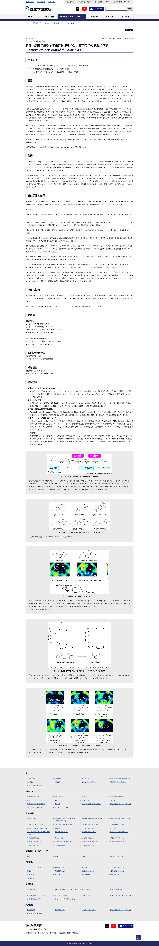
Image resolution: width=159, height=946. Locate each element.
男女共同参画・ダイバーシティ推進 (120, 804)
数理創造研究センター (61, 832)
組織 (28, 800)
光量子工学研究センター (34, 845)
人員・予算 (85, 800)
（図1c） (29, 233)
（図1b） (98, 225)
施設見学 (57, 874)
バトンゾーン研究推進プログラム (37, 828)
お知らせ (84, 867)
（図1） (120, 204)
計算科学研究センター (89, 832)
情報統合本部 (59, 838)
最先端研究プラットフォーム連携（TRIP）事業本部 (65, 820)
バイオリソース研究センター (63, 841)
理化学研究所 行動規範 (116, 796)
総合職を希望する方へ (89, 910)
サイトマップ (86, 778)
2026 (28, 856)
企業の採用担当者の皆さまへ (36, 899)
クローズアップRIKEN (34, 867)
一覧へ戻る (119, 38)
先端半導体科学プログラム (90, 824)
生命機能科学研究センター (118, 838)
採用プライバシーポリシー (118, 782)
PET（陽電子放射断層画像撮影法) (66, 92)
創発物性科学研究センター (118, 841)
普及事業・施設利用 (116, 889)
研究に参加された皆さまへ (35, 807)
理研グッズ (30, 874)
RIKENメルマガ (98, 9)
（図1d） (73, 241)
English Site (51, 2)
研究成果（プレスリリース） (41, 23)
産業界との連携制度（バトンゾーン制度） (66, 890)
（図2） (55, 252)
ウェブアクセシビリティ (34, 785)
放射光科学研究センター (89, 845)
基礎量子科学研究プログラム (36, 824)
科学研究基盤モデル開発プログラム (120, 818)
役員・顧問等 (59, 796)
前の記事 (108, 38)
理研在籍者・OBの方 (101, 2)
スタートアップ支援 (61, 895)
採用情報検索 (31, 910)
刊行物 (29, 871)
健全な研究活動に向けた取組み (91, 804)
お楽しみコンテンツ (88, 871)
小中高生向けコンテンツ (122, 2)
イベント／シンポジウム (117, 867)
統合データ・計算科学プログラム (92, 818)
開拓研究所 (58, 828)
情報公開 (57, 804)
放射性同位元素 (94, 89)
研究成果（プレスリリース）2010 (63, 23)
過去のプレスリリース (116, 856)
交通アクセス (30, 2)
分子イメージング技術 (62, 109)
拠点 (56, 800)
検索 (129, 9)
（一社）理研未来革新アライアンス (121, 895)
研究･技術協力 (86, 889)
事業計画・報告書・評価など (36, 804)
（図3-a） (72, 259)
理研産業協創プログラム (117, 824)
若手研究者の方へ (60, 910)
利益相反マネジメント (61, 807)
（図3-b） (114, 267)
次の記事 (130, 38)
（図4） (93, 275)
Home (27, 23)
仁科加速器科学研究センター (63, 845)
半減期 (91, 112)
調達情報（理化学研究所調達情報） (121, 778)
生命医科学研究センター (89, 838)
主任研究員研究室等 (88, 828)
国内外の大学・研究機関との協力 (65, 899)
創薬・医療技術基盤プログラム (64, 824)
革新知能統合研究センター (35, 838)
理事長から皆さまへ (33, 796)
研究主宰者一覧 (32, 818)
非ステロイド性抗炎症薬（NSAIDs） (99, 86)
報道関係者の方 (84, 2)
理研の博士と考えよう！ (62, 867)
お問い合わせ (41, 2)
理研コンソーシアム (88, 895)
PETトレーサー (83, 175)
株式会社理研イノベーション (36, 895)
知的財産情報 (31, 889)
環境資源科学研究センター (90, 841)
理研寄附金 (70, 2)
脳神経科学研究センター (34, 841)
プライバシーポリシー (89, 782)
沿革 (83, 796)
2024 (83, 856)
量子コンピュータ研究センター (119, 832)
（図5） (91, 281)
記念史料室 (30, 878)
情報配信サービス (60, 871)
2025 (56, 856)
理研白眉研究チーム (116, 828)
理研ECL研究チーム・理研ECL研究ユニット (38, 833)
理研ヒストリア (114, 874)
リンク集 (30, 782)
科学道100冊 (86, 874)
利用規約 (57, 782)
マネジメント (114, 800)
